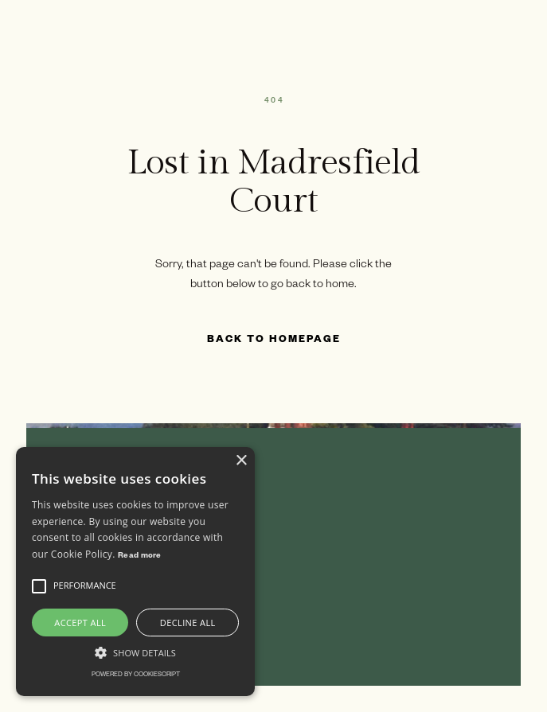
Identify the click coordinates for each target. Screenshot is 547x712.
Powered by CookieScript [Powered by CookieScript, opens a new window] (136, 675)
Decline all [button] (188, 622)
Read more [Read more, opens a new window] (140, 556)
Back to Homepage (274, 340)
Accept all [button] (80, 622)
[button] (39, 586)
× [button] (241, 461)
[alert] (135, 571)
